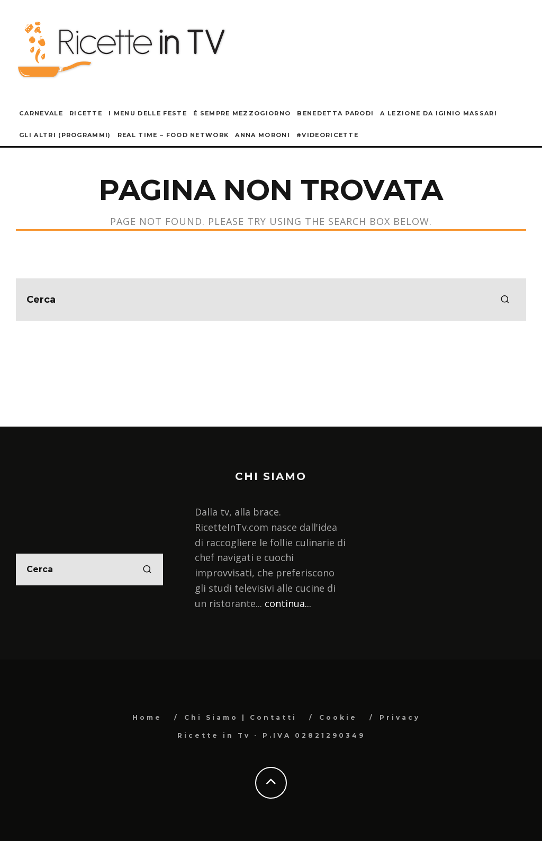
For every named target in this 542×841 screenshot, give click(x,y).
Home (147, 717)
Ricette (85, 113)
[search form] (271, 299)
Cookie (338, 717)
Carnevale (41, 113)
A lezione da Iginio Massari (438, 113)
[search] (505, 299)
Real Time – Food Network (173, 135)
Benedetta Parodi (335, 113)
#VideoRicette (327, 135)
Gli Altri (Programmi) (65, 135)
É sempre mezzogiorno (242, 113)
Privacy (400, 717)
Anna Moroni (262, 135)
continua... (288, 603)
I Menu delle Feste (148, 113)
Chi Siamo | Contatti (240, 717)
